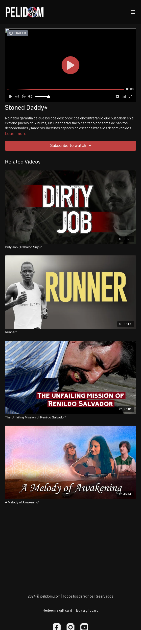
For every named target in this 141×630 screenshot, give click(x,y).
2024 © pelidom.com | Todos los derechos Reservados (70, 596)
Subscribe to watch (71, 146)
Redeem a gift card (57, 610)
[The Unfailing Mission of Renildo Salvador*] (70, 417)
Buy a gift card (87, 610)
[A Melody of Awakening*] (70, 502)
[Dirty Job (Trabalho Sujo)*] (70, 247)
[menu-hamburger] (133, 12)
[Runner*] (70, 332)
